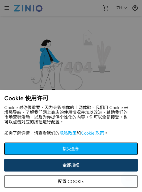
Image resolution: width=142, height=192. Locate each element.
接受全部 (71, 149)
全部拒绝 (71, 165)
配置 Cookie (71, 181)
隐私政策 (68, 133)
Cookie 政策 (92, 133)
